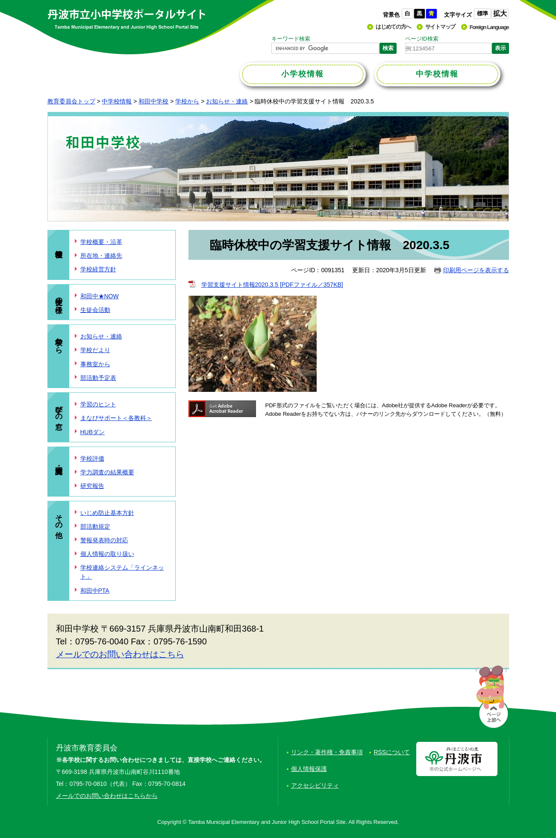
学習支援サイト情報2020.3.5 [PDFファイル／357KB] (272, 284)
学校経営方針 (98, 269)
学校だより (95, 350)
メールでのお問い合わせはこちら (120, 654)
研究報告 (92, 485)
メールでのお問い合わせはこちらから (107, 795)
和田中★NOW (99, 296)
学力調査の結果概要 (107, 472)
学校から (187, 101)
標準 (482, 13)
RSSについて (392, 752)
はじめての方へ (393, 27)
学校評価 (92, 458)
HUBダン (92, 432)
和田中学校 (153, 101)
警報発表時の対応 (104, 540)
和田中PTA (94, 590)
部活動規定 (95, 526)
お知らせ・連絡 (227, 101)
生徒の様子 (59, 297)
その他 (59, 517)
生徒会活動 (95, 309)
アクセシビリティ (315, 785)
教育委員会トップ (71, 101)
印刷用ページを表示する (476, 270)
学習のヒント (98, 404)
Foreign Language (489, 27)
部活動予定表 (98, 377)
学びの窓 (59, 409)
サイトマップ (440, 27)
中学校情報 (117, 101)
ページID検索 (421, 38)
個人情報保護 (309, 768)
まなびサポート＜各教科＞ (116, 418)
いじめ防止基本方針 (107, 512)
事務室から (95, 364)
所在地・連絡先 (101, 255)
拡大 (500, 13)
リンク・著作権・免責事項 (327, 752)
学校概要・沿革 (101, 241)
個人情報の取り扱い (107, 553)
